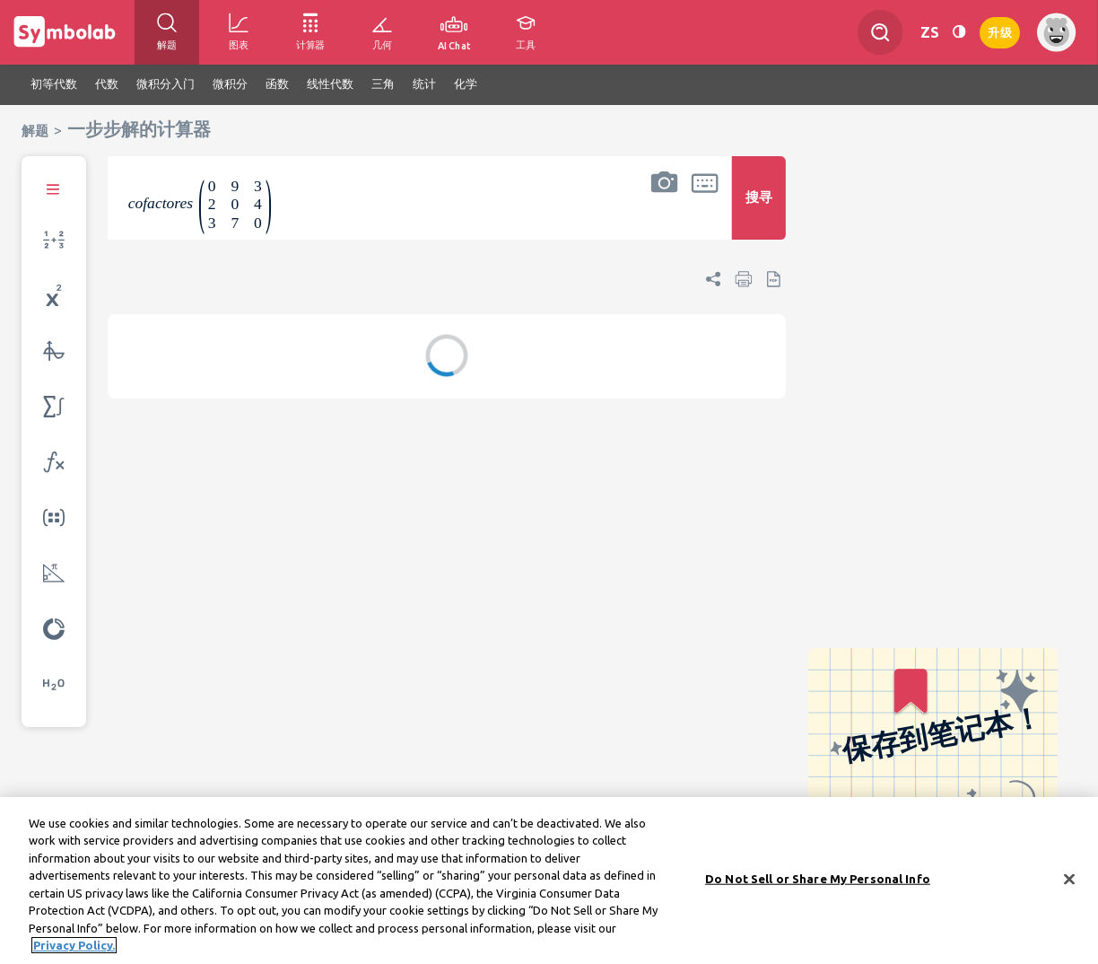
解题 (35, 130)
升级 (1000, 31)
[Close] (1069, 884)
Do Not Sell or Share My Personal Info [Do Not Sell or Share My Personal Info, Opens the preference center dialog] (817, 883)
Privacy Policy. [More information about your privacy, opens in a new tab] (74, 950)
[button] (663, 209)
